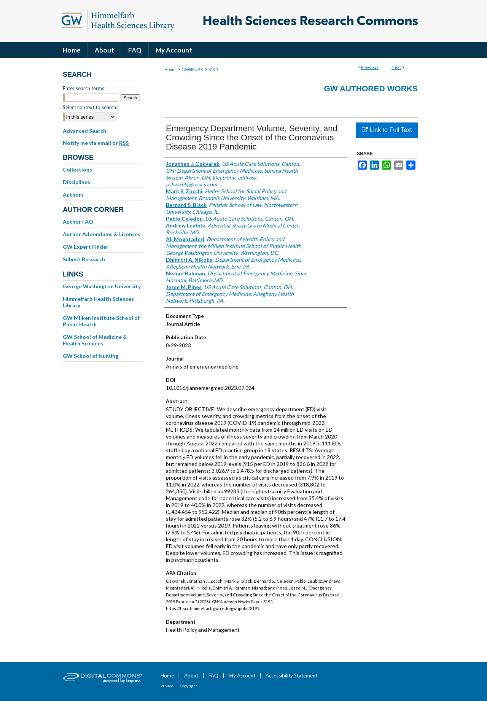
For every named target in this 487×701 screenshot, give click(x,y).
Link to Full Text (387, 130)
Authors (73, 194)
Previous (370, 67)
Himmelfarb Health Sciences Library (98, 302)
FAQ (213, 675)
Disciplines (76, 182)
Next (396, 67)
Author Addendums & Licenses (101, 234)
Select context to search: (90, 107)
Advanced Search (84, 130)
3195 (213, 69)
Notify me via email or (96, 143)
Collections (77, 169)
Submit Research (84, 259)
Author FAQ (78, 221)
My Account (242, 675)
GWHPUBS (192, 69)
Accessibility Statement (291, 675)
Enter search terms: (84, 88)
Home (170, 69)
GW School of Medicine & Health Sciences (95, 340)
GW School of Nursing (90, 356)
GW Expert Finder (85, 246)
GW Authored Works (371, 88)
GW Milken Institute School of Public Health (101, 321)
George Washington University (102, 286)
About (191, 675)
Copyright (188, 686)
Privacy (167, 686)
